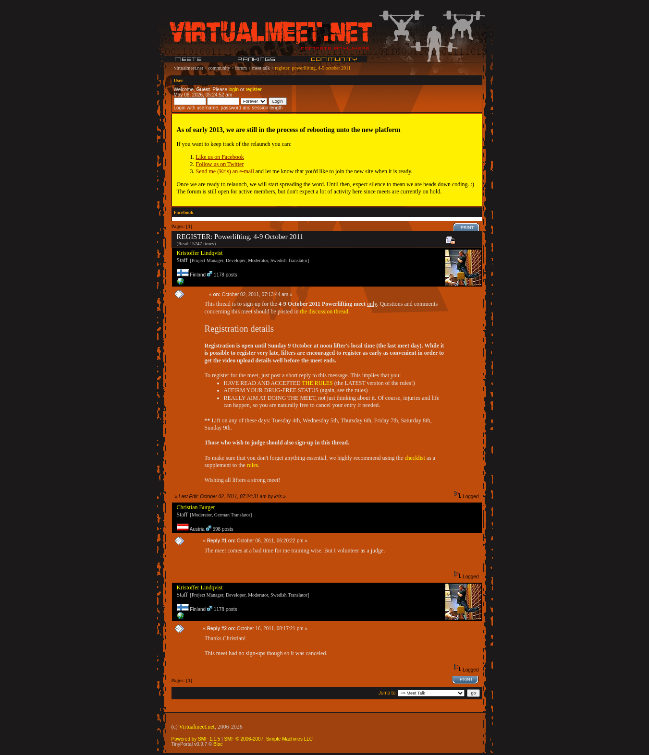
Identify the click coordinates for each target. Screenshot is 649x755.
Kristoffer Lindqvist (200, 253)
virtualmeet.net (188, 68)
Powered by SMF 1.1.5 (195, 739)
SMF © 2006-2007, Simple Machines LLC (268, 739)
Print (467, 227)
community (219, 68)
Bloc (217, 744)
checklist (414, 458)
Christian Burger (196, 507)
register (253, 89)
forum (241, 68)
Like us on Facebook (220, 157)
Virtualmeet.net (197, 726)
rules (252, 465)
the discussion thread (324, 311)
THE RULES (317, 383)
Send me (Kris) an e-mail (225, 171)
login (234, 89)
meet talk (261, 68)
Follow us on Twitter (220, 164)
